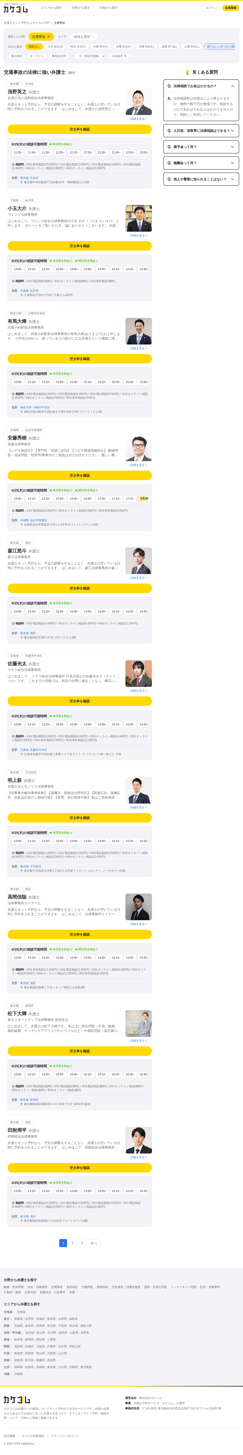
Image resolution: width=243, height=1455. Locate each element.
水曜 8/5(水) (123, 46)
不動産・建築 (12, 1292)
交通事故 (57, 1287)
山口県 (62, 1353)
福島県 (73, 1319)
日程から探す (108, 8)
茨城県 (18, 1325)
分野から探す (80, 8)
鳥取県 (18, 1353)
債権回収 (102, 1287)
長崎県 (40, 1367)
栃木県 (29, 1325)
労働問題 (87, 1287)
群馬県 (40, 1325)
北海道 (21, 1312)
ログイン (211, 8)
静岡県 (29, 1339)
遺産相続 (72, 1287)
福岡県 (18, 1367)
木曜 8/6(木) (146, 46)
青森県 (18, 1319)
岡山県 (40, 1353)
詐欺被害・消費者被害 (126, 1287)
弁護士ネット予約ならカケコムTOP (26, 22)
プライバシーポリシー (65, 1436)
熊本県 (51, 1367)
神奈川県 (86, 1325)
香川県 (29, 1360)
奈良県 (62, 1346)
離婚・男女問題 (14, 1287)
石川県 (52, 1332)
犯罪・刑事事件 (210, 1287)
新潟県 (30, 1332)
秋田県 (51, 1319)
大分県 (62, 1367)
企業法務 (30, 1292)
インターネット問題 (183, 1287)
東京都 (73, 1325)
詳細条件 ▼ (119, 56)
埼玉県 (51, 1325)
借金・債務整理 (37, 1287)
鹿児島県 (86, 1367)
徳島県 (18, 1360)
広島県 (51, 1353)
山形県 (62, 1319)
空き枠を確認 (80, 129)
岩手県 (29, 1319)
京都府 (29, 1346)
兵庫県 (51, 1346)
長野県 (85, 1332)
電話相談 (16, 56)
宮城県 (40, 1319)
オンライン (37, 56)
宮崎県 (73, 1367)
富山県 (41, 1332)
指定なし (34, 46)
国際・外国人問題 (155, 1287)
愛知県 (40, 1339)
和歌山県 (75, 1346)
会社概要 (9, 1436)
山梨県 (74, 1332)
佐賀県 (29, 1367)
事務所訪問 (59, 56)
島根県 (29, 1353)
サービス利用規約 (33, 1436)
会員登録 (230, 8)
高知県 (51, 1360)
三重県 (51, 1339)
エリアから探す (50, 8)
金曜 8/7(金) (169, 46)
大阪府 (40, 1346)
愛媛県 (40, 1360)
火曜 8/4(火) (100, 46)
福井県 (63, 1332)
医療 (72, 1292)
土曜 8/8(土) (191, 46)
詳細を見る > (138, 118)
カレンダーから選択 (222, 46)
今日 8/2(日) (55, 46)
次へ (94, 1243)
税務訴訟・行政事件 (52, 1292)
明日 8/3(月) (78, 46)
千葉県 (62, 1325)
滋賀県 (18, 1346)
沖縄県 (18, 1374)
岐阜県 (18, 1339)
